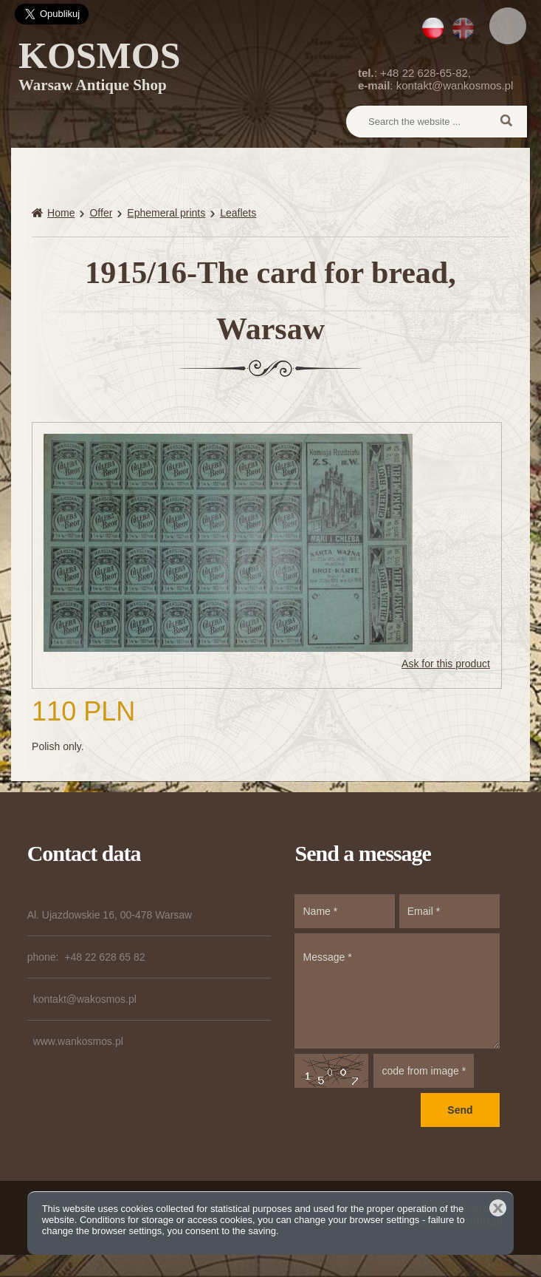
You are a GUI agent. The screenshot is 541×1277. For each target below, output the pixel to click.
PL (432, 28)
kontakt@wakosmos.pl (85, 999)
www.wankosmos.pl (78, 1041)
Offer (100, 213)
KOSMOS (99, 68)
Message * (396, 991)
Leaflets (238, 213)
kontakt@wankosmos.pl (455, 85)
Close (497, 1207)
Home (61, 213)
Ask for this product (446, 664)
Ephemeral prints (166, 213)
